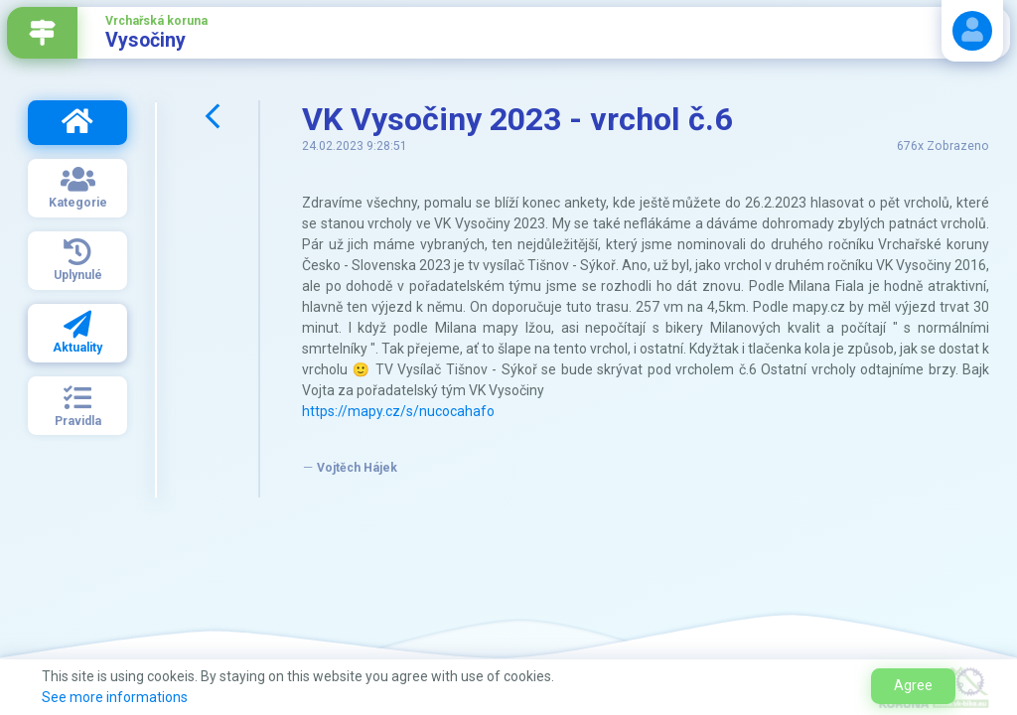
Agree (913, 685)
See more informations (115, 697)
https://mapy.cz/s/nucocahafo (398, 411)
